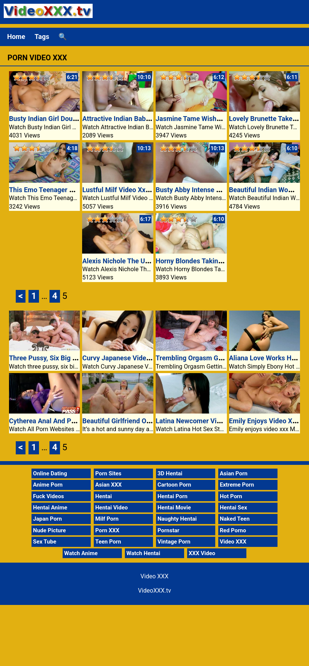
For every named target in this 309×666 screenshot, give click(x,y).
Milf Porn (106, 518)
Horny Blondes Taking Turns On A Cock (215, 261)
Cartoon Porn (174, 484)
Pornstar (168, 530)
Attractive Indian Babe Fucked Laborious (143, 118)
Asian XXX (108, 484)
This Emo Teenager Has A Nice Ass (62, 190)
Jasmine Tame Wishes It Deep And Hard (216, 118)
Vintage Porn (174, 541)
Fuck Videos (48, 496)
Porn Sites (108, 473)
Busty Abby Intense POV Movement (209, 190)
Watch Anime (81, 553)
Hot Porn (231, 496)
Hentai (103, 496)
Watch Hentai (143, 553)
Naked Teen (235, 518)
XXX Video (202, 553)
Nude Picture (49, 530)
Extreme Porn (237, 484)
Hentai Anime (50, 507)
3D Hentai (170, 473)
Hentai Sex (233, 507)
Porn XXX (107, 530)
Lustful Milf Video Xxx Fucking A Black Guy (147, 190)
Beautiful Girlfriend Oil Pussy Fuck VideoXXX (150, 421)
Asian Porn (234, 473)
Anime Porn (48, 484)
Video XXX (233, 541)
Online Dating (50, 473)
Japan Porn (47, 518)
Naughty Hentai (177, 518)
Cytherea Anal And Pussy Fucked (59, 421)
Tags (41, 36)
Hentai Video (111, 507)
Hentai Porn (173, 496)
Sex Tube (44, 541)
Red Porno (233, 530)
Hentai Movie (174, 507)
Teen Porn (108, 541)
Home (16, 36)
